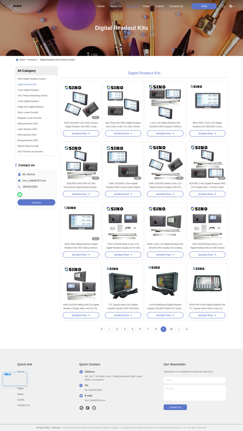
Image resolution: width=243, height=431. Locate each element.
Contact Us (23, 405)
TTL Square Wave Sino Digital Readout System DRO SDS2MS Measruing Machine (123, 308)
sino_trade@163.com (34, 180)
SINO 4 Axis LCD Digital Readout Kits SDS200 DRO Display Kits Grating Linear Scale (165, 248)
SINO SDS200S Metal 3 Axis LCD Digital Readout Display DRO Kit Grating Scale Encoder (165, 187)
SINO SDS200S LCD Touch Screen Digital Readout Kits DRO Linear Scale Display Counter (81, 126)
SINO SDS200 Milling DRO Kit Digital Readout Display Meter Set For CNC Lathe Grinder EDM (81, 308)
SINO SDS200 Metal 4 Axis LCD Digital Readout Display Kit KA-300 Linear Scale (123, 248)
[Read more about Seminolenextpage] (101, 329)
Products (32, 59)
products (132, 6)
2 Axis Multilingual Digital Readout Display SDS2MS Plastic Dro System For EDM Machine (165, 308)
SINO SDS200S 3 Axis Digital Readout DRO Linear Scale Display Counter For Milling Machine (123, 187)
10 (171, 329)
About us (22, 377)
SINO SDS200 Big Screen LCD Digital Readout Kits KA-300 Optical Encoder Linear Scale (207, 248)
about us (115, 6)
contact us (176, 6)
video (146, 6)
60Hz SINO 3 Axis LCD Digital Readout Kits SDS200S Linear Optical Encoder (207, 126)
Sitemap (56, 427)
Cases (20, 399)
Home (101, 6)
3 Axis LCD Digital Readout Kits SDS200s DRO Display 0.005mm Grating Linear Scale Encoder (165, 126)
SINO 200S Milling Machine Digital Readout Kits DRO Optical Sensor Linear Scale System (81, 248)
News (20, 394)
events (159, 6)
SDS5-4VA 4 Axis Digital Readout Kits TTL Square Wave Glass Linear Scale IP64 (207, 308)
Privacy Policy (43, 427)
